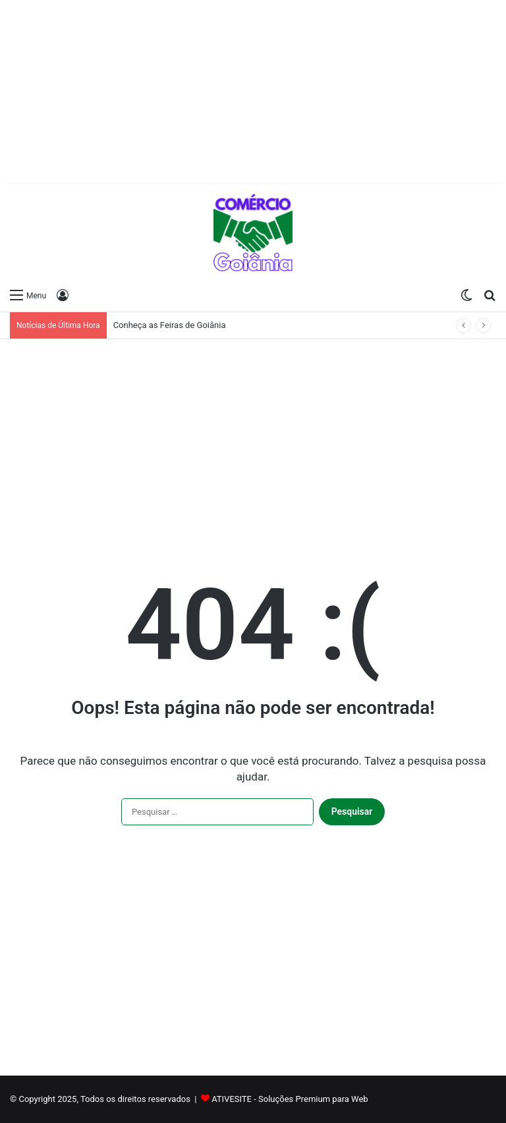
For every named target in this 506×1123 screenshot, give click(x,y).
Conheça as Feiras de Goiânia (169, 325)
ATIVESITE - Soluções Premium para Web (289, 1099)
